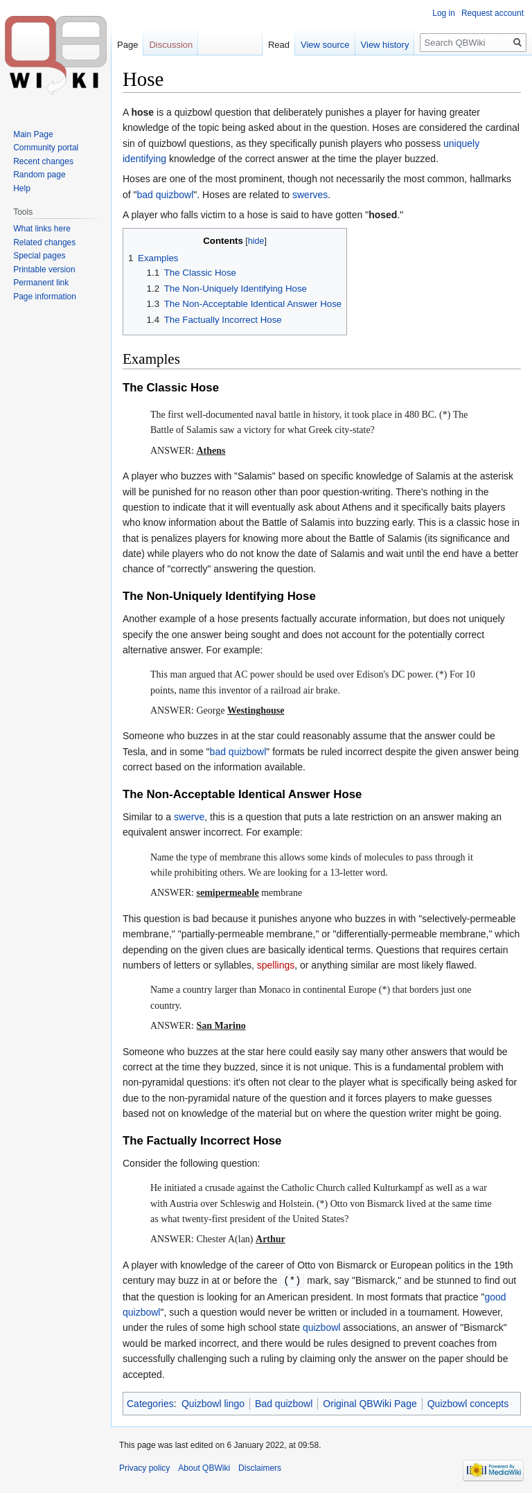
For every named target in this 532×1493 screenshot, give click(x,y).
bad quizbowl (165, 194)
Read (279, 44)
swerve (189, 816)
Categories (150, 1402)
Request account (492, 13)
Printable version (44, 269)
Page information (44, 296)
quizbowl (321, 1326)
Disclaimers (259, 1467)
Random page (39, 174)
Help (21, 188)
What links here (42, 228)
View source (325, 44)
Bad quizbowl (283, 1402)
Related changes (44, 242)
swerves (310, 194)
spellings (275, 965)
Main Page (33, 134)
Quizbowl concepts (468, 1402)
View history (385, 44)
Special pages (39, 255)
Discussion (171, 44)
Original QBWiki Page (369, 1402)
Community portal (45, 147)
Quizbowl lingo (213, 1402)
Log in (443, 13)
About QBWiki (204, 1467)
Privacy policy (144, 1467)
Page (127, 44)
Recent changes (43, 161)
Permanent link (41, 283)
